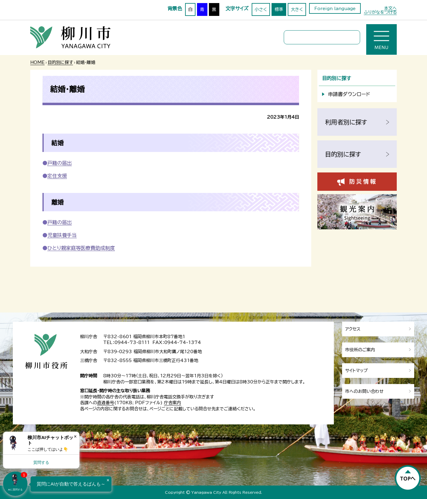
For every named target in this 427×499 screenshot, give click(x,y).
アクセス (352, 329)
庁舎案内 (172, 403)
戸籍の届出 (59, 163)
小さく (261, 9)
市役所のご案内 (360, 350)
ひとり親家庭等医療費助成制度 (81, 248)
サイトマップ (356, 370)
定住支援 (57, 175)
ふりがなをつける (380, 12)
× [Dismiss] (75, 436)
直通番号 (105, 403)
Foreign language (335, 8)
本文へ (390, 8)
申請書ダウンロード (349, 94)
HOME (37, 62)
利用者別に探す (346, 122)
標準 (279, 9)
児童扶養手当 (62, 235)
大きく (297, 9)
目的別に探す (60, 62)
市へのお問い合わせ (364, 391)
